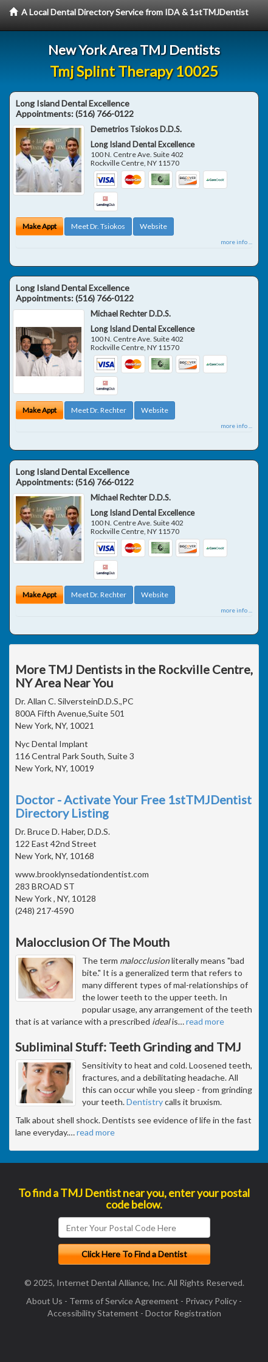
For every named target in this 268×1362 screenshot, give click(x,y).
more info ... (236, 241)
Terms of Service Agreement (124, 1301)
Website (153, 226)
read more (205, 1021)
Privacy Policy (211, 1301)
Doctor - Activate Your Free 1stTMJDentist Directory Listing (133, 806)
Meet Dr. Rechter (98, 410)
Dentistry (144, 1102)
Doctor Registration (183, 1313)
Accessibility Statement (93, 1313)
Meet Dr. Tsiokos (98, 226)
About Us (44, 1301)
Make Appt (39, 226)
